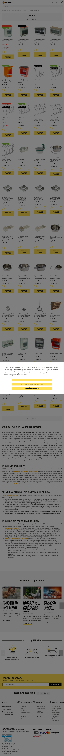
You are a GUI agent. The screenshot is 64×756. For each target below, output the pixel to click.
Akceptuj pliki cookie (32, 380)
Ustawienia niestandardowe (32, 384)
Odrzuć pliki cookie (31, 388)
